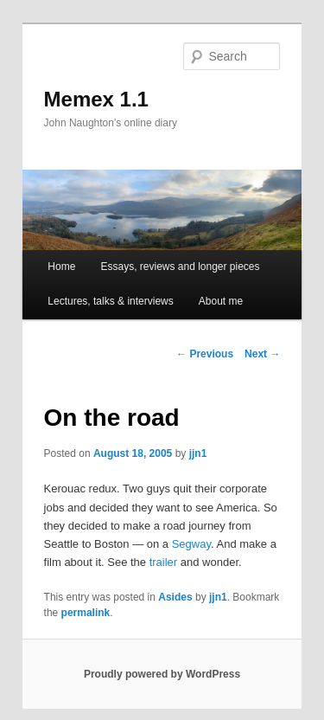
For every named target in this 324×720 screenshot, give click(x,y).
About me (221, 301)
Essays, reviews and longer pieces (179, 266)
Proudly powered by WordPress (162, 674)
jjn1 (198, 453)
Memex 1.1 (96, 99)
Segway (191, 543)
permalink (86, 613)
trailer (163, 562)
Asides (175, 597)
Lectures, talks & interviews (110, 301)
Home (61, 266)
